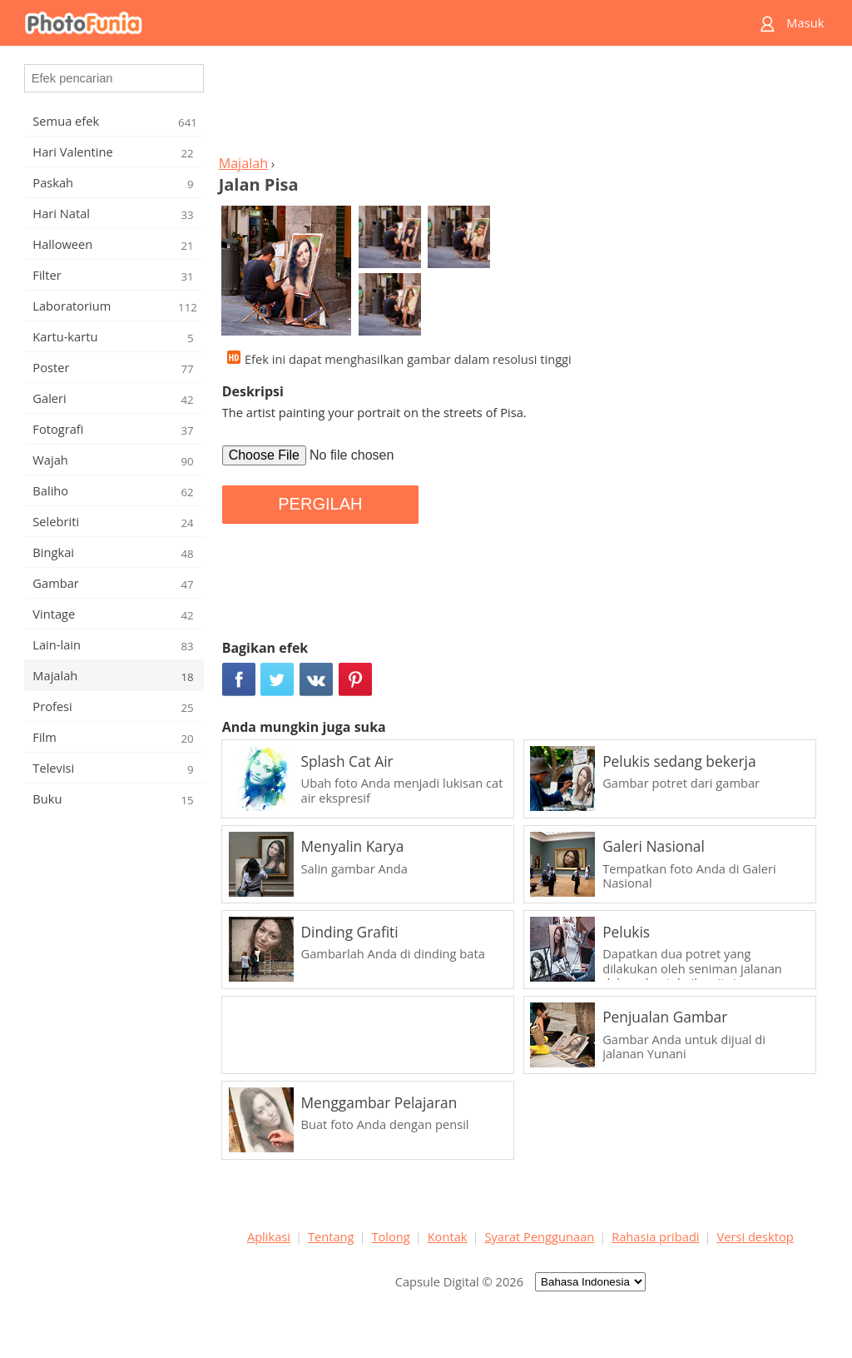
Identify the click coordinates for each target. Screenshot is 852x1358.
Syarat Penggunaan (539, 1236)
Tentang (331, 1236)
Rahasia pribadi (655, 1236)
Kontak (448, 1236)
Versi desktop (754, 1236)
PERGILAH (320, 504)
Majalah (243, 163)
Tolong (390, 1236)
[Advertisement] (520, 104)
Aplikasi (268, 1236)
